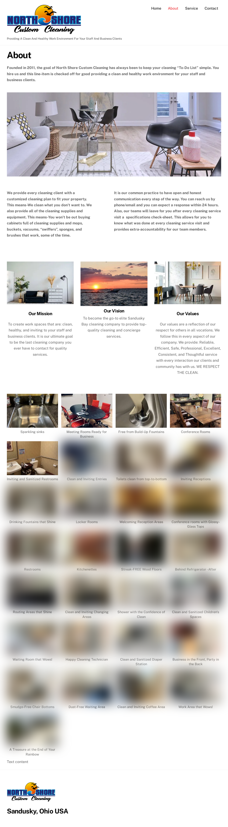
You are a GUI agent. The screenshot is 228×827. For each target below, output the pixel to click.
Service (191, 8)
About (173, 8)
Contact (211, 8)
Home (156, 8)
